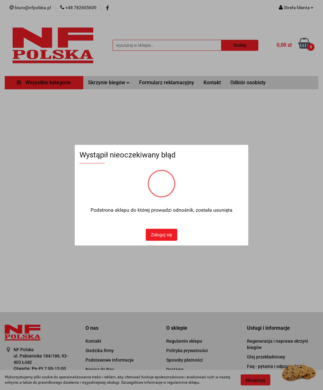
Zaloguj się (161, 234)
